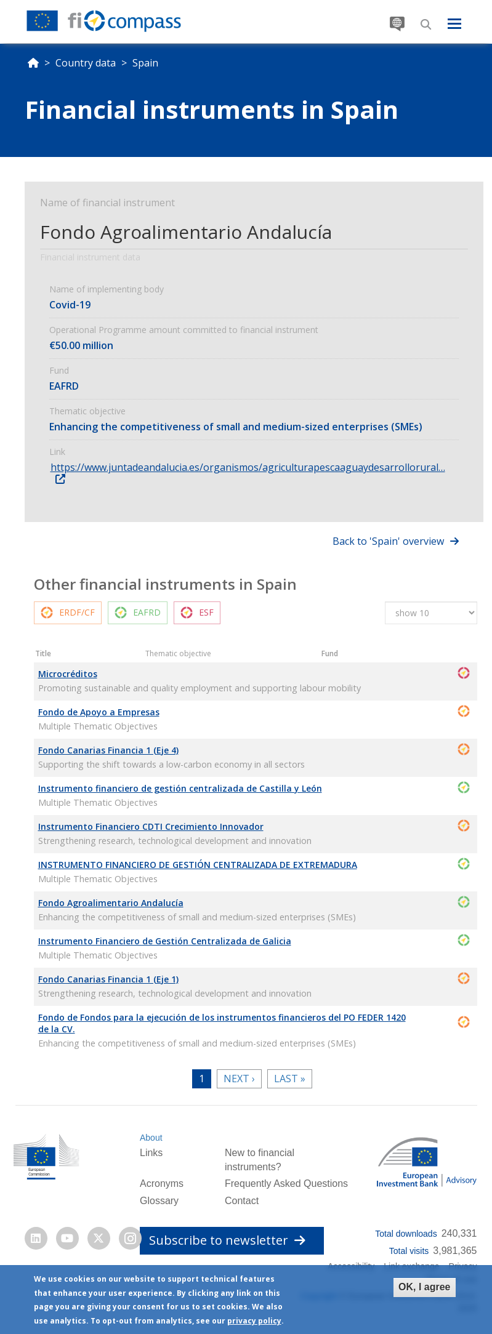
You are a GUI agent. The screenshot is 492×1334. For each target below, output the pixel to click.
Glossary (159, 1200)
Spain (145, 63)
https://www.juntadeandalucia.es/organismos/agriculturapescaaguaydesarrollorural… (247, 467)
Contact (242, 1200)
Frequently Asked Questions (286, 1183)
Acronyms (161, 1183)
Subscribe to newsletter (227, 1240)
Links (151, 1152)
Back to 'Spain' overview (388, 541)
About (151, 1138)
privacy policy (254, 1321)
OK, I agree (424, 1287)
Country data (85, 63)
